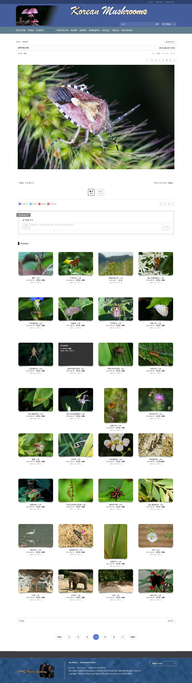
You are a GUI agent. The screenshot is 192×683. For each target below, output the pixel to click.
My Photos (73, 662)
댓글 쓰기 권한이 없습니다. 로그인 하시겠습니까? (52, 224)
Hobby (74, 30)
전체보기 (168, 24)
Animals (50, 31)
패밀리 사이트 (157, 663)
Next (133, 637)
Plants (40, 30)
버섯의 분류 (20, 30)
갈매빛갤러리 (94, 30)
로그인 (150, 2)
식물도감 (115, 30)
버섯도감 (105, 30)
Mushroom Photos (88, 662)
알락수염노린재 (23, 48)
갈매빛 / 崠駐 (22, 53)
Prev (59, 637)
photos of (62, 30)
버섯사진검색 (126, 30)
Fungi (31, 30)
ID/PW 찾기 (170, 2)
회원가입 (159, 2)
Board (83, 30)
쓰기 (170, 621)
